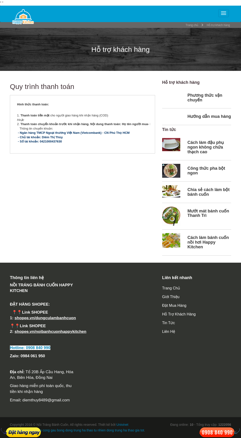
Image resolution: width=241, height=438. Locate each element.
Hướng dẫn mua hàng (209, 116)
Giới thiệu (171, 297)
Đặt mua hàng (174, 305)
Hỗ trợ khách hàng (179, 314)
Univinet (122, 424)
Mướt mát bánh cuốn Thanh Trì (208, 213)
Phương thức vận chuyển (204, 97)
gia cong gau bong (50, 430)
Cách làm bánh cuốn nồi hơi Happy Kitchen (208, 242)
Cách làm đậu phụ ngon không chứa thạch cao (205, 147)
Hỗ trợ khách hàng (218, 25)
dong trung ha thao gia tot (125, 430)
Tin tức (168, 323)
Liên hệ (168, 332)
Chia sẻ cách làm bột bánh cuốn (208, 192)
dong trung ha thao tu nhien (85, 430)
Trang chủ (192, 25)
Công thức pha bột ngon (206, 170)
